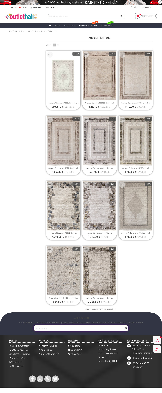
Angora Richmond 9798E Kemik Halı (99, 103)
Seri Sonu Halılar (88, 25)
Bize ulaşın (15, 362)
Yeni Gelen (107, 25)
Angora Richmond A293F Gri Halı (135, 168)
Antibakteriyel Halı (108, 361)
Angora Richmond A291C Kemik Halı (135, 103)
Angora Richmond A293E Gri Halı (99, 168)
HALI (56, 25)
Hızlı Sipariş (137, 367)
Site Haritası (16, 366)
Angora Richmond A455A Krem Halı (135, 233)
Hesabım (74, 346)
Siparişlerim (75, 350)
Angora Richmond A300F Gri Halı (99, 233)
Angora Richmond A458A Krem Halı (63, 298)
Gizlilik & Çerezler (19, 346)
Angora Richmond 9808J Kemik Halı (63, 103)
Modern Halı (112, 353)
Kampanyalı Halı (107, 349)
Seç (49, 45)
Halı (100, 353)
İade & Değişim (18, 358)
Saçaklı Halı (104, 357)
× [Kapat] (160, 2)
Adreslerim (74, 354)
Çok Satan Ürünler (49, 354)
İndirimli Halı (105, 345)
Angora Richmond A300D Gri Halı (63, 233)
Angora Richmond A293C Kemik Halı (63, 168)
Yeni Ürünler (46, 350)
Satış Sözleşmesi (18, 350)
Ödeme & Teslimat (19, 354)
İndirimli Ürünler (48, 346)
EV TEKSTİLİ (69, 25)
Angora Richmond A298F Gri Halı (99, 298)
